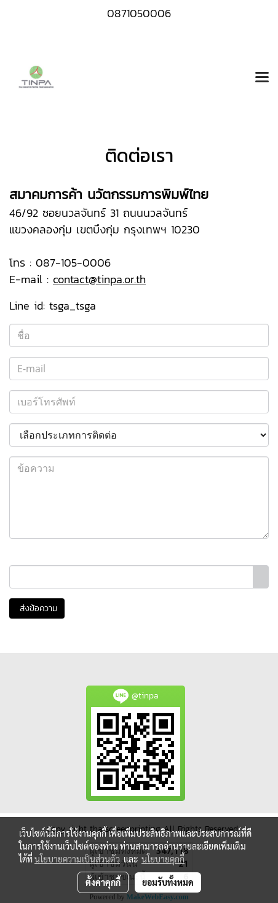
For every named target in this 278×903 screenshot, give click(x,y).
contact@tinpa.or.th (99, 279)
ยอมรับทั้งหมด (168, 882)
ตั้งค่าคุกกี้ (103, 882)
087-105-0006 (73, 262)
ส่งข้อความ (37, 608)
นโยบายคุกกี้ (163, 858)
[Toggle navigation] (262, 78)
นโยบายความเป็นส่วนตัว (77, 858)
